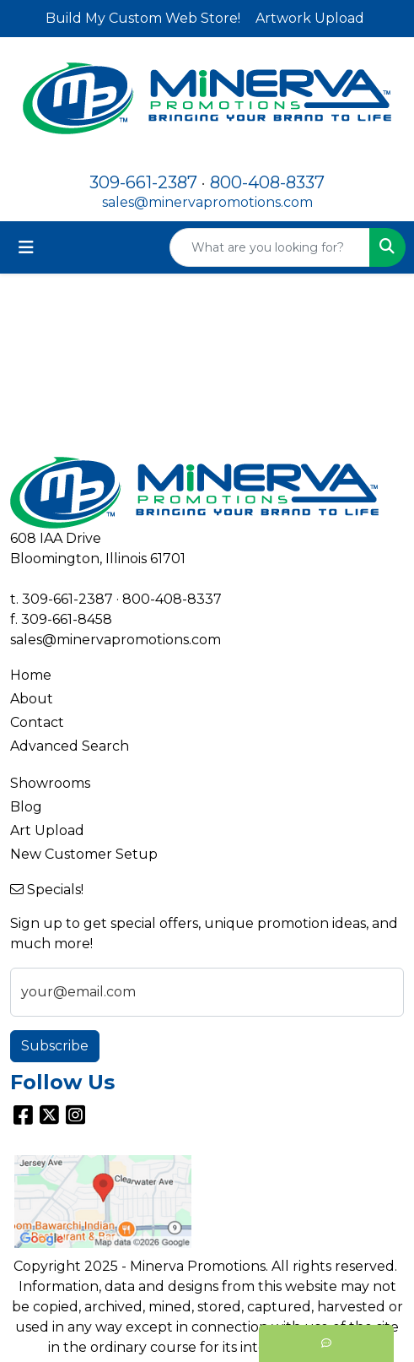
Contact (37, 722)
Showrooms (50, 783)
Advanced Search (69, 746)
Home (30, 675)
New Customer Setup (84, 854)
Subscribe (55, 1046)
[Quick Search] (269, 247)
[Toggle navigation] (26, 247)
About (31, 699)
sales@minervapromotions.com (207, 202)
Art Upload (47, 830)
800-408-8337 (267, 182)
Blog (26, 807)
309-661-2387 (143, 182)
